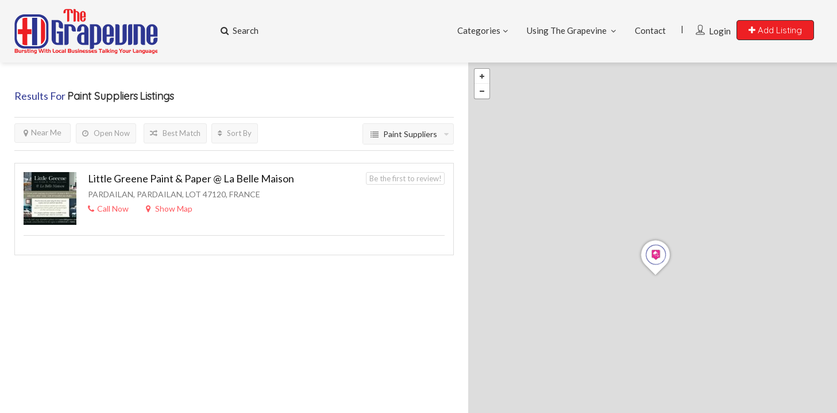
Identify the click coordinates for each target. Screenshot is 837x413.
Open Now (106, 133)
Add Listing (775, 30)
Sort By (235, 133)
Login (720, 31)
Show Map (169, 208)
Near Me (42, 132)
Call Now (108, 208)
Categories (478, 30)
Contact (650, 30)
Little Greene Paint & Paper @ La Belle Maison (191, 178)
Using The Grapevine (567, 30)
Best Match (175, 133)
